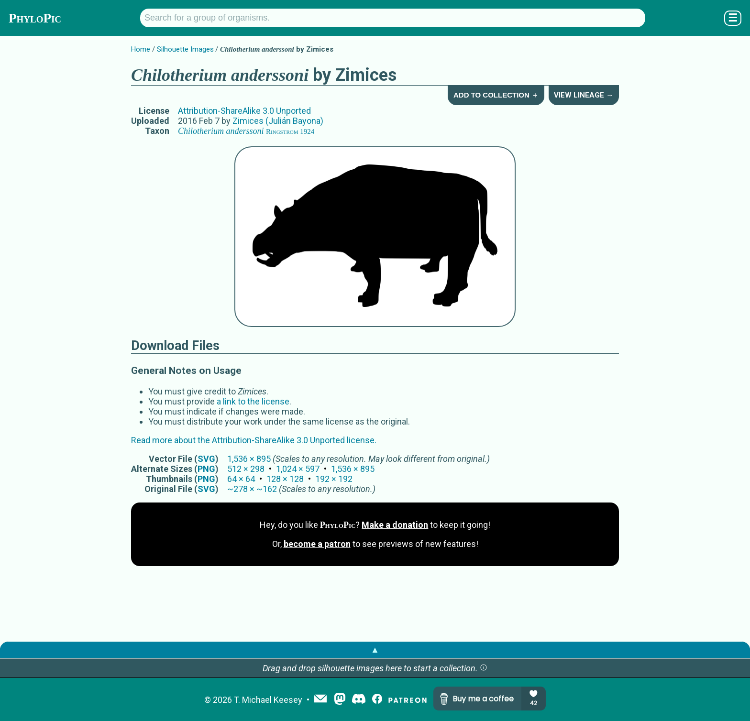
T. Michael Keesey (268, 700)
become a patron (317, 544)
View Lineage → (583, 95)
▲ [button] (375, 650)
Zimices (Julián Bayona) (277, 121)
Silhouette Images (185, 49)
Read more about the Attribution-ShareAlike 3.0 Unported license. (253, 440)
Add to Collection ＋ (496, 95)
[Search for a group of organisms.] (392, 18)
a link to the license (253, 401)
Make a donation (395, 525)
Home (140, 49)
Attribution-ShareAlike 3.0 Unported (244, 111)
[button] (483, 668)
